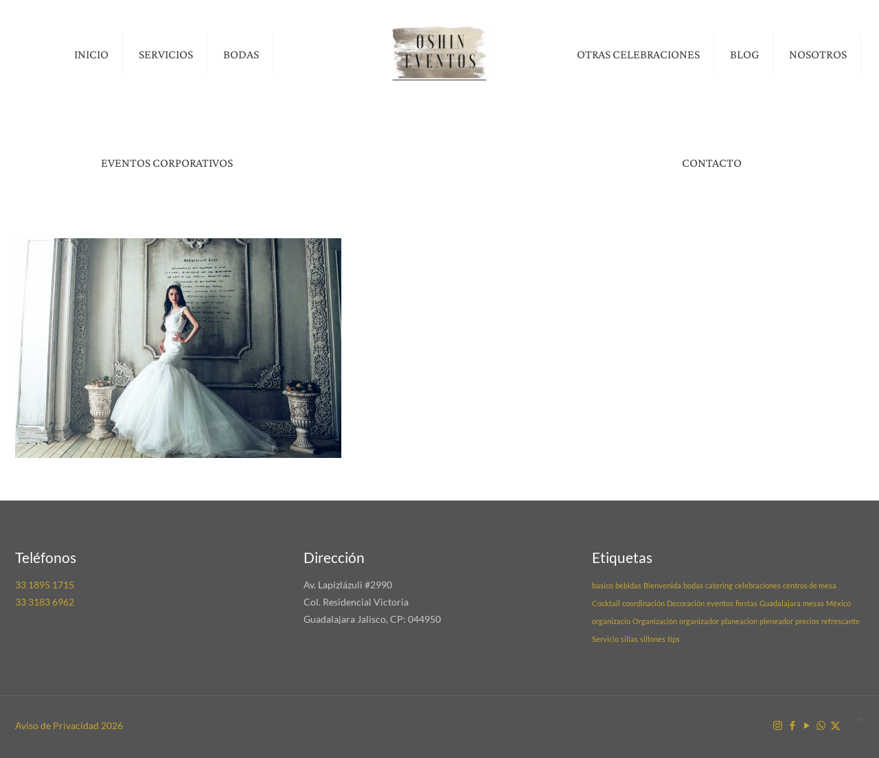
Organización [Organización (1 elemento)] (654, 621)
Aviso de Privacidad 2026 (69, 725)
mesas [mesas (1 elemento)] (813, 603)
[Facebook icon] (792, 725)
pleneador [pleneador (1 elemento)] (776, 621)
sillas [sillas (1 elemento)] (629, 638)
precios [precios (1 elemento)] (807, 621)
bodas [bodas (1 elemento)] (693, 585)
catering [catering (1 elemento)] (719, 585)
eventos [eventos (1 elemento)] (720, 603)
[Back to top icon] (859, 719)
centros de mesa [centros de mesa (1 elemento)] (809, 585)
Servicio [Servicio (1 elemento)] (605, 638)
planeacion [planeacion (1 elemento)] (739, 621)
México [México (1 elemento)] (838, 603)
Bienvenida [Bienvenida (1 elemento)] (662, 585)
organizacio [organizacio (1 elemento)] (611, 621)
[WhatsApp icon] (821, 725)
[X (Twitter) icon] (835, 725)
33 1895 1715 (44, 584)
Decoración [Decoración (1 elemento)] (686, 603)
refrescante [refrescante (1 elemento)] (840, 621)
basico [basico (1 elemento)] (602, 585)
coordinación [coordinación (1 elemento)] (643, 603)
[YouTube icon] (806, 725)
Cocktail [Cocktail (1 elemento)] (606, 603)
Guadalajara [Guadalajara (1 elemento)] (780, 603)
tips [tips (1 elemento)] (673, 638)
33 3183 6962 (44, 602)
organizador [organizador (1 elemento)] (699, 621)
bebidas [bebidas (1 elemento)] (628, 585)
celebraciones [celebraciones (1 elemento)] (758, 585)
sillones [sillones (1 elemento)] (652, 638)
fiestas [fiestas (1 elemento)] (746, 603)
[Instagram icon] (778, 725)
